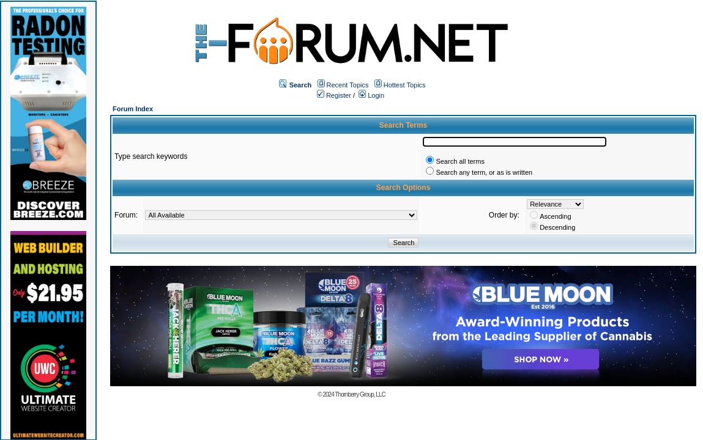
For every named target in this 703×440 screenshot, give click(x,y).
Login (371, 95)
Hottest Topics (405, 85)
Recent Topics (348, 85)
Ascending (555, 216)
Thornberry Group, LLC (360, 394)
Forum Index (133, 108)
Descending (557, 227)
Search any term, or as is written (484, 172)
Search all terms (460, 161)
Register (334, 95)
